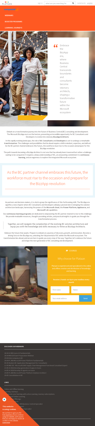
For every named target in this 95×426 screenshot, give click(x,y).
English (90, 3)
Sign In (40, 3)
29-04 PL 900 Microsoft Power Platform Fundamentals (23, 360)
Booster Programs (13, 21)
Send (85, 298)
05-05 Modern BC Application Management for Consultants (25, 363)
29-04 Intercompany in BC (13, 358)
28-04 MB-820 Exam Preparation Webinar (19, 355)
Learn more (6, 422)
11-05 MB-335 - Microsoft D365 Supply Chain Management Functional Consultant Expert (35, 365)
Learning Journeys (13, 28)
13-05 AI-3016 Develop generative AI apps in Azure (22, 368)
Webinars (9, 15)
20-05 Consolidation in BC (13, 375)
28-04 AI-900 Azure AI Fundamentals (17, 353)
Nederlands (81, 3)
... (4, 378)
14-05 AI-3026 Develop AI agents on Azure (19, 370)
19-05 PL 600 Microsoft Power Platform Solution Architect (25, 373)
